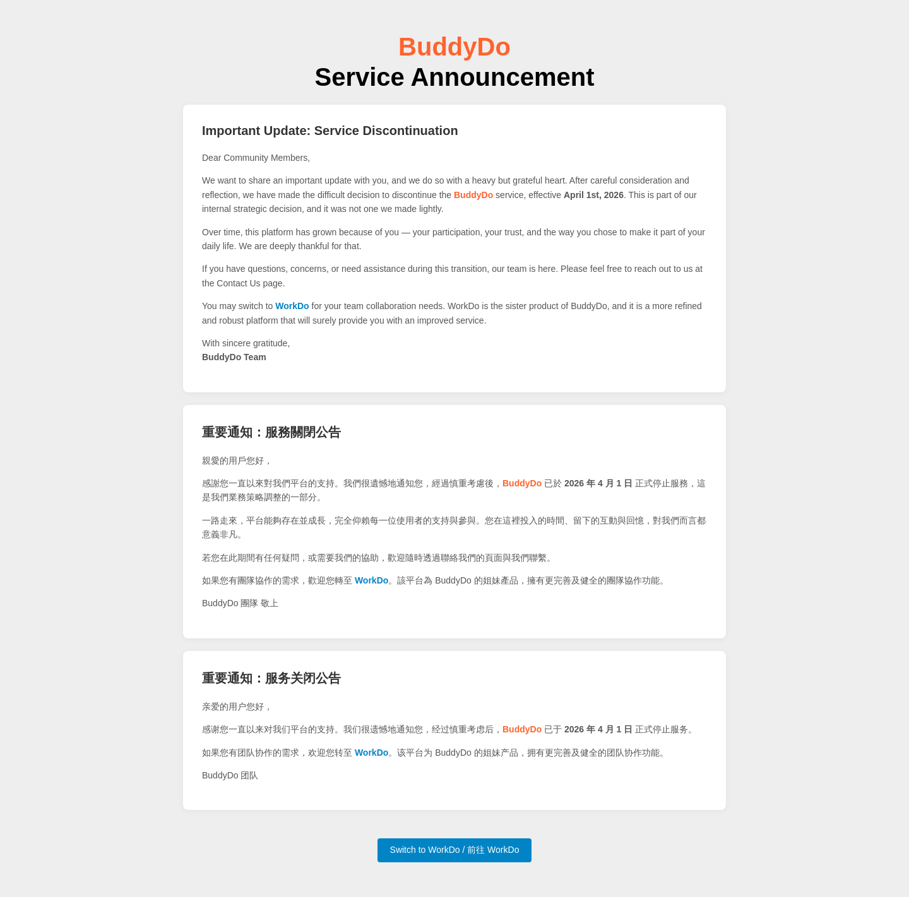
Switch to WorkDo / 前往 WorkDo (455, 850)
